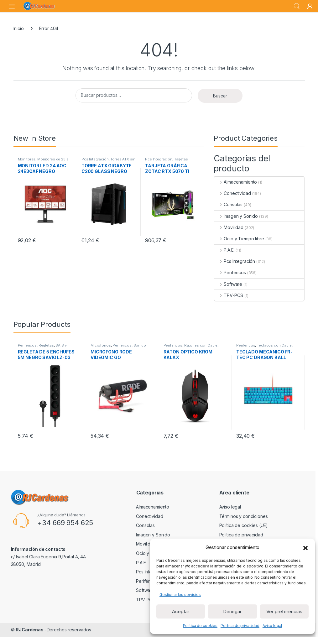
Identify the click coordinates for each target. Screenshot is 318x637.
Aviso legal (272, 625)
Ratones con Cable (201, 345)
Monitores (27, 159)
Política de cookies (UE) (243, 525)
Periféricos (230, 272)
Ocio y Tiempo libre (239, 238)
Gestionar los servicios (180, 594)
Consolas (228, 204)
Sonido (139, 345)
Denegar (232, 611)
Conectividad (232, 193)
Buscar (220, 95)
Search (296, 6)
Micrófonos (101, 345)
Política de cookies (200, 625)
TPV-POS (228, 295)
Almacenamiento (235, 182)
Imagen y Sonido (236, 216)
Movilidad (228, 227)
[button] (305, 547)
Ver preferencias (284, 611)
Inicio (18, 28)
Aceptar (180, 611)
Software (228, 284)
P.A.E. (224, 250)
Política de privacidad (240, 625)
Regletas (46, 345)
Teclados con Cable (274, 345)
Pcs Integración (95, 159)
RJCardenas (30, 629)
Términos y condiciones (243, 516)
